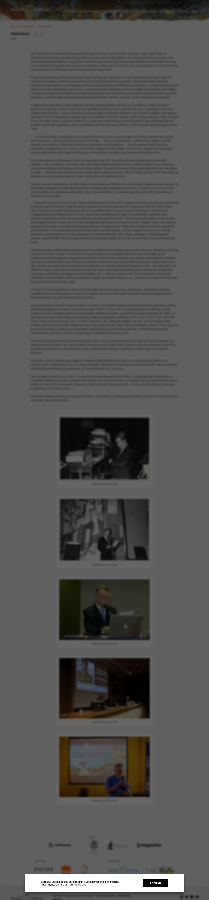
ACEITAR (155, 883)
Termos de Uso (77, 884)
